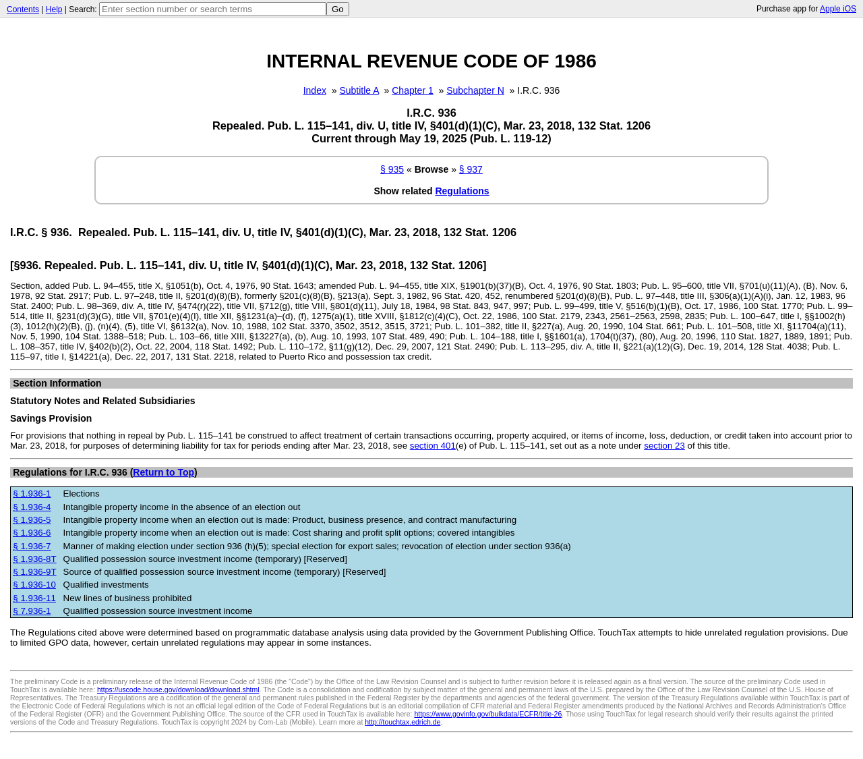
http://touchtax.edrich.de (402, 722)
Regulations (462, 191)
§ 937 (471, 169)
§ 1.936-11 (34, 598)
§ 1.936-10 (34, 585)
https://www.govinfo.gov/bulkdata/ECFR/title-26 (488, 714)
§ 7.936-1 (32, 611)
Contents (23, 9)
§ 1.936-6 (32, 533)
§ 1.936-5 (32, 520)
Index (314, 90)
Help (54, 9)
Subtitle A (358, 90)
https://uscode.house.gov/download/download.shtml (178, 689)
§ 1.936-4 (32, 507)
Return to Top (163, 472)
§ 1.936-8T (34, 559)
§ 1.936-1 (32, 493)
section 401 (433, 446)
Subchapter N (475, 90)
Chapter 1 (412, 90)
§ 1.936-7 (32, 546)
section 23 (664, 446)
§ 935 (392, 169)
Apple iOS (838, 8)
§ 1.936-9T (34, 572)
